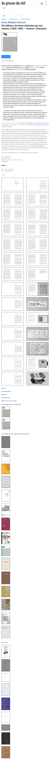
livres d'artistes (5, 133)
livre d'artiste (37, 66)
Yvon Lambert (34, 67)
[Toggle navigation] (4, 8)
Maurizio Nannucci (19, 69)
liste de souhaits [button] (7, 60)
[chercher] (34, 3)
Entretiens (4, 394)
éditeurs (3, 19)
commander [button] (6, 56)
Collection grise (25, 19)
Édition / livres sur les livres (9, 401)
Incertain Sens (13, 19)
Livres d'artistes (5, 397)
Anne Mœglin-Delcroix (13, 22)
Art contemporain (6, 391)
